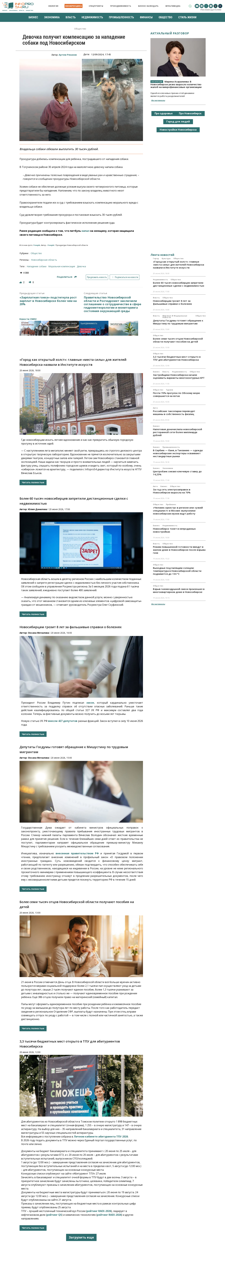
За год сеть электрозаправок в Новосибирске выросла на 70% (171, 491)
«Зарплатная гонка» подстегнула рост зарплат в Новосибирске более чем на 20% (48, 301)
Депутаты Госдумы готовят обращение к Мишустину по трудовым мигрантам (178, 322)
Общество (80, 28)
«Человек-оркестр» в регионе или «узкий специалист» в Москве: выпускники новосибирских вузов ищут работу (178, 510)
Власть (156, 297)
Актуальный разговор (169, 33)
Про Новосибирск (190, 113)
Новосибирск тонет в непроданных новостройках (174, 530)
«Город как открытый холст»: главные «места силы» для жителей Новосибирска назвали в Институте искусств (178, 264)
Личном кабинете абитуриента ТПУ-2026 (101, 1136)
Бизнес (156, 371)
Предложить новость (97, 277)
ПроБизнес (171, 504)
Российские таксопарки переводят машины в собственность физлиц (174, 413)
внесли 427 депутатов (62, 721)
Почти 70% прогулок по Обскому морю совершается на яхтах (176, 394)
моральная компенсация (61, 266)
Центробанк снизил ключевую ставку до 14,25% (177, 473)
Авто (155, 408)
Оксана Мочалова (38, 632)
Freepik (36, 245)
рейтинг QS (54, 1214)
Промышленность (171, 447)
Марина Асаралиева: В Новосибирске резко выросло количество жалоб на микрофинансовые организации (176, 84)
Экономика (167, 468)
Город (156, 258)
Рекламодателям (210, 9)
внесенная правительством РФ (77, 853)
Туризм (169, 390)
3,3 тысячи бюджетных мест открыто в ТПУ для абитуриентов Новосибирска (177, 358)
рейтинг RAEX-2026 (99, 1211)
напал (86, 231)
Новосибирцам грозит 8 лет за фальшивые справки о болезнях (71, 627)
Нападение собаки (36, 266)
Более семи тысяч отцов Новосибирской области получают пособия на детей (178, 340)
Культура (166, 258)
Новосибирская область (44, 259)
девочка (81, 266)
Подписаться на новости (124, 277)
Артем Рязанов (68, 54)
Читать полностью (33, 482)
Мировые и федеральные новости (174, 316)
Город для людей (178, 121)
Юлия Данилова (37, 509)
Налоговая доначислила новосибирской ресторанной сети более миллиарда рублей (177, 432)
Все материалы (158, 100)
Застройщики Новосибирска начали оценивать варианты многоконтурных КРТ (179, 376)
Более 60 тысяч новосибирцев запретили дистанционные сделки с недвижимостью (178, 284)
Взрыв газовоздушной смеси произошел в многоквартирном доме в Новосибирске (179, 590)
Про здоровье (164, 113)
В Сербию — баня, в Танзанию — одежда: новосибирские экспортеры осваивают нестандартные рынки (178, 453)
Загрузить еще (81, 1237)
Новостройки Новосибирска (178, 129)
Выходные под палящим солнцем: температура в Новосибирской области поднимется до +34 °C (177, 570)
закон (90, 702)
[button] (190, 6)
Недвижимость (160, 279)
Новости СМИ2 (27, 319)
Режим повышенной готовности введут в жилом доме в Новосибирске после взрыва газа (179, 549)
